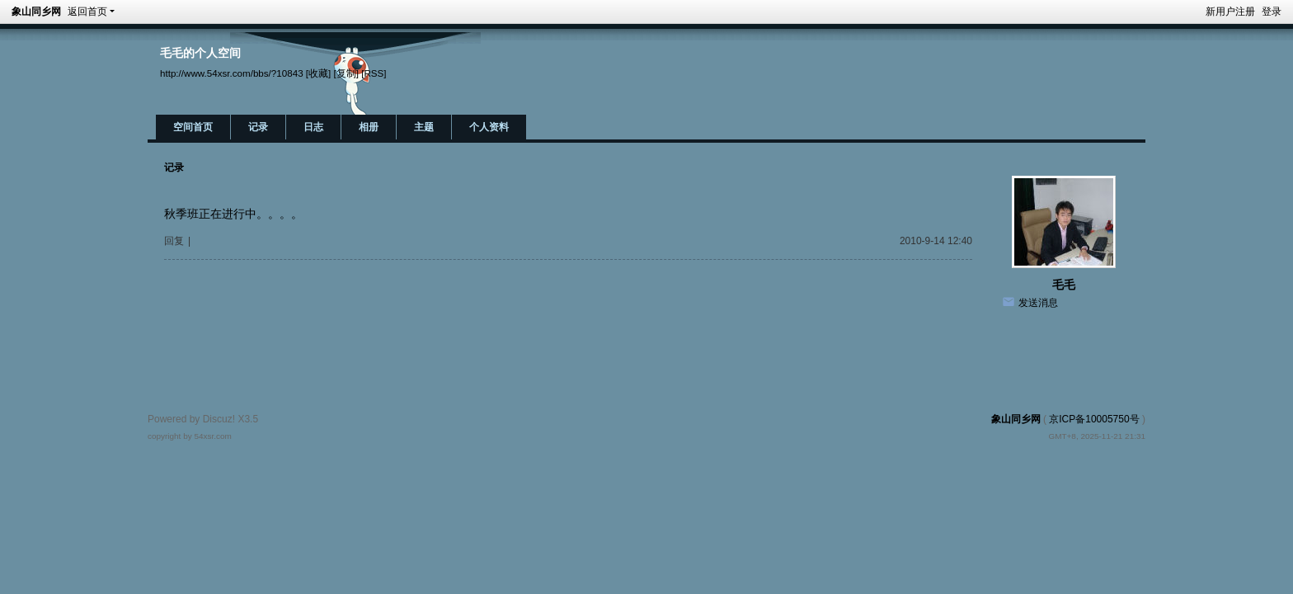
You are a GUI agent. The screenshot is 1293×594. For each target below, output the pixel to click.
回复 (174, 241)
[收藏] (318, 73)
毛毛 (1063, 284)
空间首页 (193, 127)
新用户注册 (1230, 11)
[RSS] (373, 73)
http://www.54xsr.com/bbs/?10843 (231, 73)
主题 (424, 127)
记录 (258, 127)
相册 (368, 127)
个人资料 (489, 127)
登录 (1271, 11)
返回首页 (87, 11)
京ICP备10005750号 (1094, 419)
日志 (313, 127)
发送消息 (1038, 303)
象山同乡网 (36, 11)
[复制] (346, 73)
